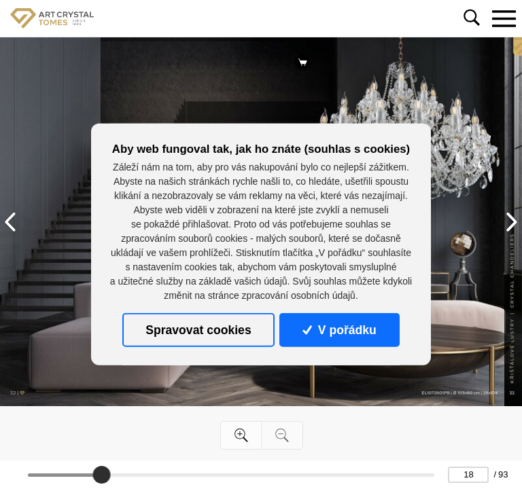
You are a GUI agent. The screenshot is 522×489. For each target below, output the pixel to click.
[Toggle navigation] (503, 18)
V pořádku (339, 330)
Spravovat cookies (198, 330)
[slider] (101, 475)
